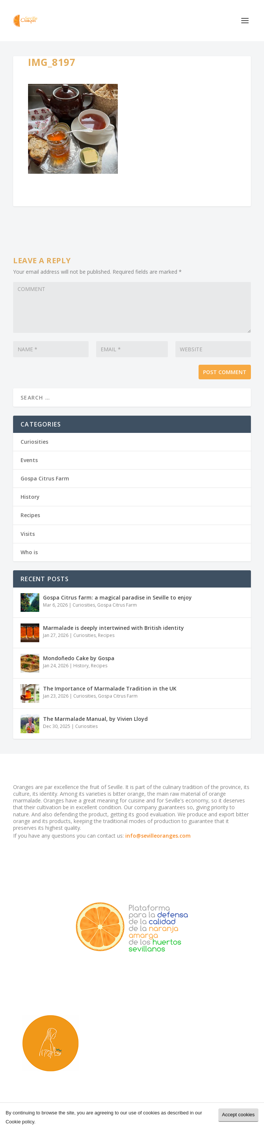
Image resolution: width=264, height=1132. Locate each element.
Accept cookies (238, 1114)
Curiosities (34, 441)
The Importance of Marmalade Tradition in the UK (109, 688)
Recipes (30, 515)
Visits (28, 533)
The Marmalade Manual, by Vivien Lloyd (95, 718)
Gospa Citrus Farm (45, 478)
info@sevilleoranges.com (158, 835)
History (30, 496)
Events (29, 460)
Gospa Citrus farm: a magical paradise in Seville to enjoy (117, 597)
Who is (29, 552)
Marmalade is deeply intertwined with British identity (113, 627)
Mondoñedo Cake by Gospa (78, 658)
